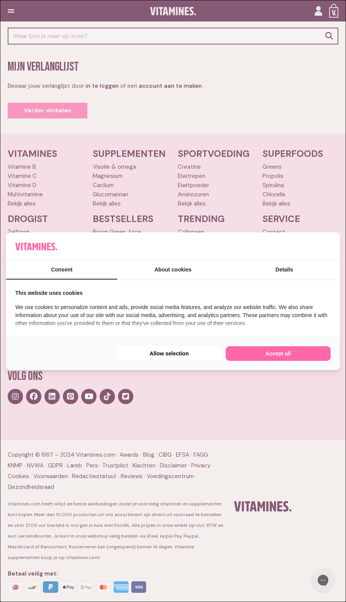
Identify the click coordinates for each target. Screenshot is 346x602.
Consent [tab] (61, 269)
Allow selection (169, 353)
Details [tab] (284, 269)
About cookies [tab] (172, 269)
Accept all (278, 353)
